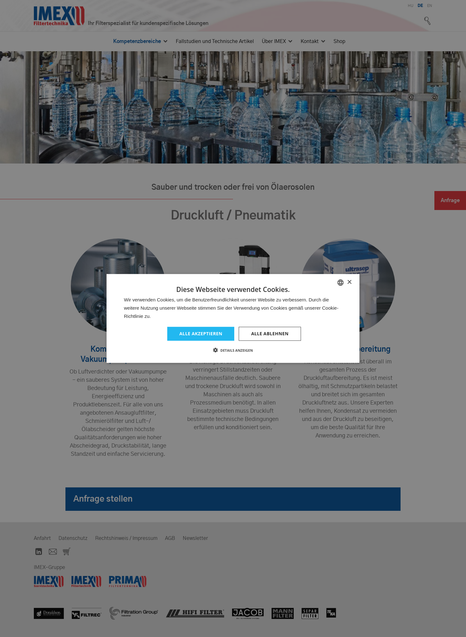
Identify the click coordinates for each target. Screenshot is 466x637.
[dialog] (233, 318)
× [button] (349, 282)
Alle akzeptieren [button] (200, 334)
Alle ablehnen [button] (269, 334)
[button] (233, 350)
